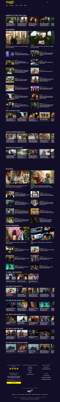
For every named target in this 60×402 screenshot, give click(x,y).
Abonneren (30, 367)
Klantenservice (46, 375)
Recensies (8, 184)
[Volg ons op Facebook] (10, 368)
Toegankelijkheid (30, 374)
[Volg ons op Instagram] (12, 368)
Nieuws (16, 52)
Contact (30, 372)
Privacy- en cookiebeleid (20, 394)
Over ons (30, 370)
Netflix (41, 70)
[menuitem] (7, 5)
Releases (16, 248)
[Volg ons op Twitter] (15, 368)
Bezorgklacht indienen (46, 377)
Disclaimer (14, 394)
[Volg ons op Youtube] (17, 368)
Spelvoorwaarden (28, 394)
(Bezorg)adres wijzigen (46, 379)
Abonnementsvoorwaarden (36, 394)
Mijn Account (46, 367)
